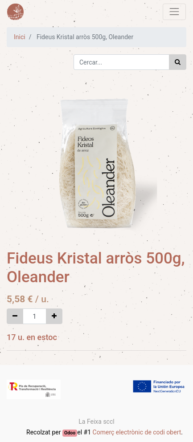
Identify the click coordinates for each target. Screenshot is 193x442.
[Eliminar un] (15, 316)
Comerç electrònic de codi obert (137, 432)
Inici (19, 37)
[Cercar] (177, 62)
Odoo (69, 433)
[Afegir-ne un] (54, 316)
